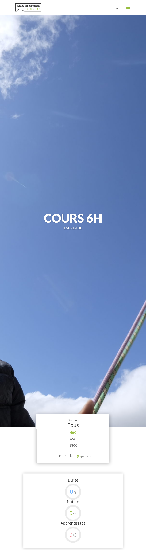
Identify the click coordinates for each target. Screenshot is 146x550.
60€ (73, 432)
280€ (73, 445)
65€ (73, 439)
